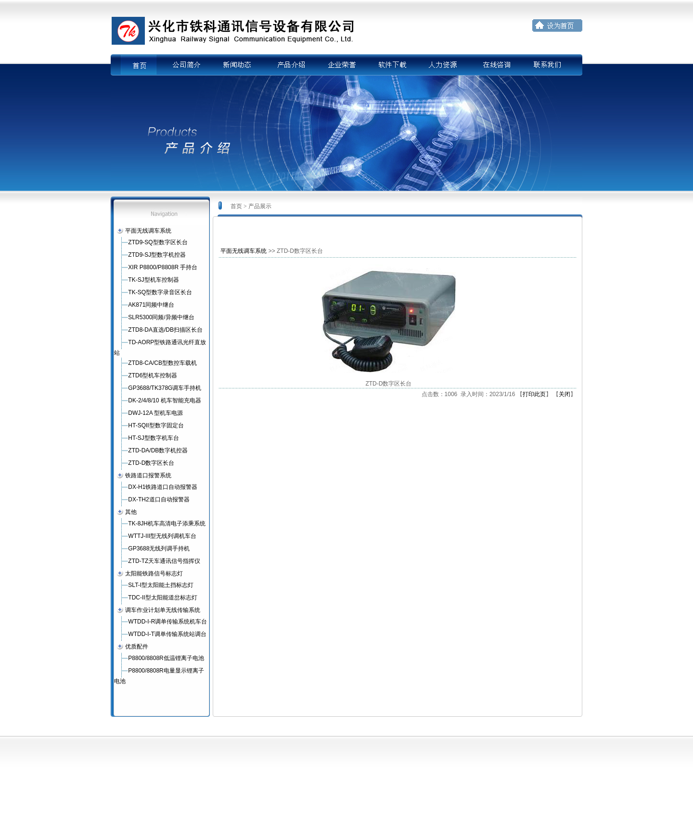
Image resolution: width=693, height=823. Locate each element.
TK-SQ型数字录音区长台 (160, 292)
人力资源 (444, 64)
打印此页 (534, 394)
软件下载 (392, 64)
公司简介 (184, 64)
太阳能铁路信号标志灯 (154, 573)
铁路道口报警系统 (148, 475)
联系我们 (548, 64)
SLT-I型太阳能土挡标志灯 (160, 585)
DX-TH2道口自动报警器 (158, 499)
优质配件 (136, 646)
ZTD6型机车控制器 (152, 375)
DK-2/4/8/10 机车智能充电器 (164, 400)
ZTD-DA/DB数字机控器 (158, 450)
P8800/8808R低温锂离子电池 (166, 658)
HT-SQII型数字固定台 (155, 425)
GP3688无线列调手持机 (159, 548)
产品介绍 (288, 64)
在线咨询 (496, 64)
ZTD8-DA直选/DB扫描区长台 (165, 329)
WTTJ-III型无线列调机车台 (162, 536)
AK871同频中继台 (151, 304)
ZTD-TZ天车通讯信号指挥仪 (164, 561)
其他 (131, 512)
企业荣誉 (340, 64)
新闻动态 (236, 64)
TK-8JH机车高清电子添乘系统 (166, 523)
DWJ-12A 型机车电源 (155, 413)
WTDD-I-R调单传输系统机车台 (167, 621)
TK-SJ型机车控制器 (153, 279)
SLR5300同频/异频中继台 (161, 317)
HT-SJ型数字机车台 (153, 438)
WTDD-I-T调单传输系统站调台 (167, 634)
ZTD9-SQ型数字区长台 (157, 242)
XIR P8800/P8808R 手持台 (162, 267)
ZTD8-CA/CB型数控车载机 (162, 363)
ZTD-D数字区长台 (151, 463)
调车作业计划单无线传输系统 (162, 610)
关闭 (564, 394)
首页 (145, 64)
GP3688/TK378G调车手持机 (164, 388)
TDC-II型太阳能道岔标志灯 (162, 597)
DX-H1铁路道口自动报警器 (162, 487)
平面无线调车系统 (148, 230)
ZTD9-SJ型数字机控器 (157, 254)
